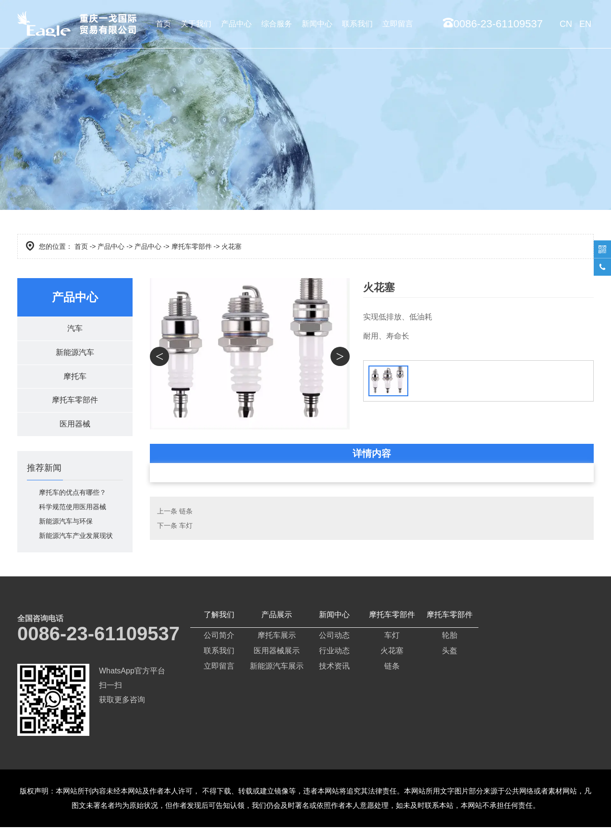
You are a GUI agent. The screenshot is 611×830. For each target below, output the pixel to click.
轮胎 (449, 638)
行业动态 (334, 653)
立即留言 (397, 24)
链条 (186, 511)
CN (566, 24)
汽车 (75, 329)
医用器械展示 (277, 653)
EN (585, 24)
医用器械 (75, 427)
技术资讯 (334, 669)
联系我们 (357, 24)
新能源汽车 (75, 353)
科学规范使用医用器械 (72, 509)
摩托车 (74, 378)
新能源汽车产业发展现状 (76, 538)
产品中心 (236, 24)
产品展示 (276, 617)
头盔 (449, 653)
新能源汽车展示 (277, 669)
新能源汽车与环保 (66, 524)
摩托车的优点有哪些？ (72, 495)
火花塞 (391, 653)
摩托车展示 (276, 638)
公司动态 (334, 638)
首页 (163, 24)
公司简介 (219, 638)
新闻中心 (317, 24)
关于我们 (196, 24)
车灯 (186, 525)
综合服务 (276, 24)
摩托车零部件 (191, 246)
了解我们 (219, 617)
